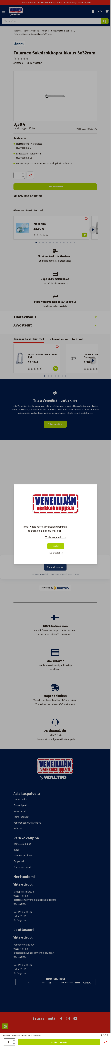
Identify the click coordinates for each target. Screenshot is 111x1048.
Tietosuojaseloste (55, 537)
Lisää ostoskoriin (59, 1042)
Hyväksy (55, 546)
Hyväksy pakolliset (55, 553)
